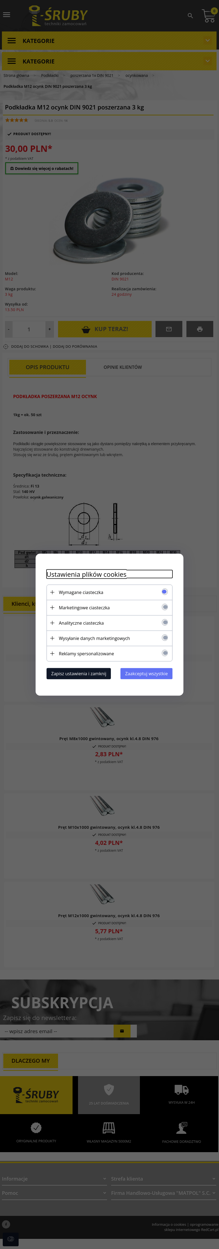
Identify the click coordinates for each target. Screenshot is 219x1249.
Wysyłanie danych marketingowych (94, 638)
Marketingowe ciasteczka (84, 607)
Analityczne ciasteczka (81, 623)
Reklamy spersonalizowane (86, 653)
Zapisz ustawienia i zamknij (78, 673)
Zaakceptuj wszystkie (146, 673)
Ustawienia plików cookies (86, 574)
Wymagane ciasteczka (81, 592)
